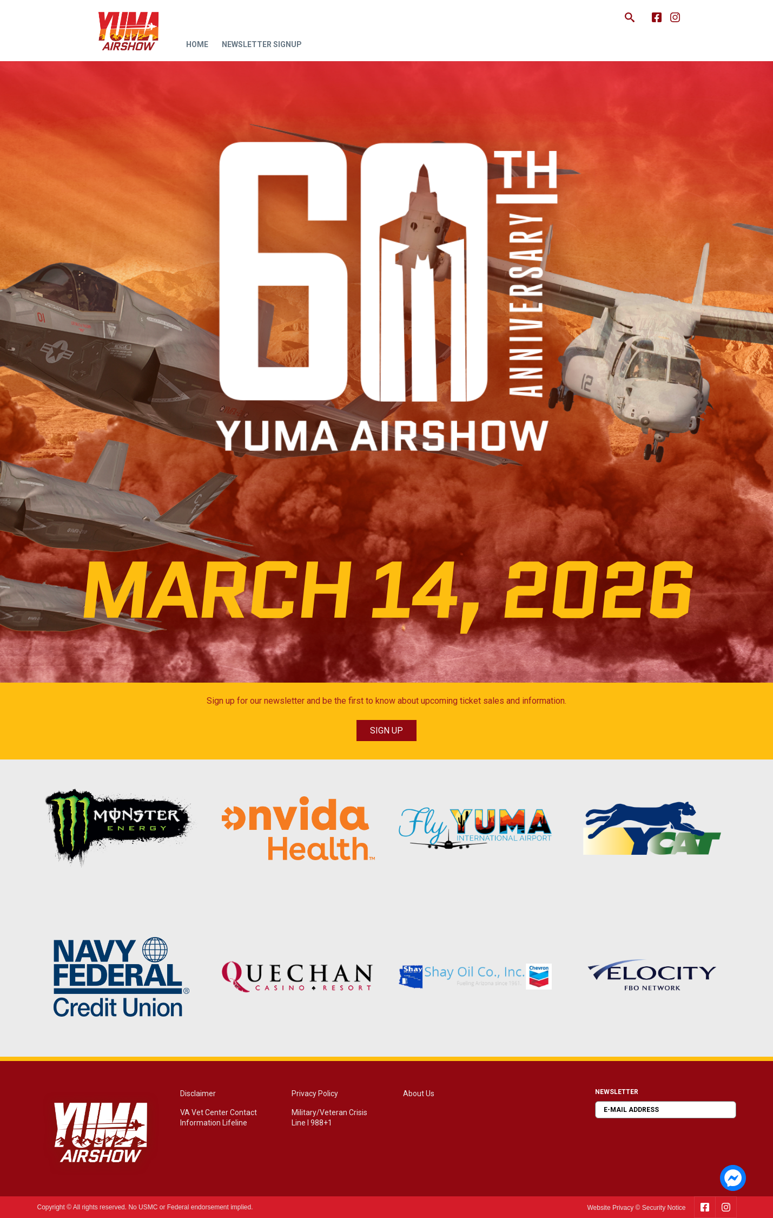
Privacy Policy (315, 1093)
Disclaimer (198, 1093)
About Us (418, 1093)
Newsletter (616, 1092)
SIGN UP (386, 730)
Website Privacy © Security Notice (636, 1208)
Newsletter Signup (262, 44)
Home (197, 44)
